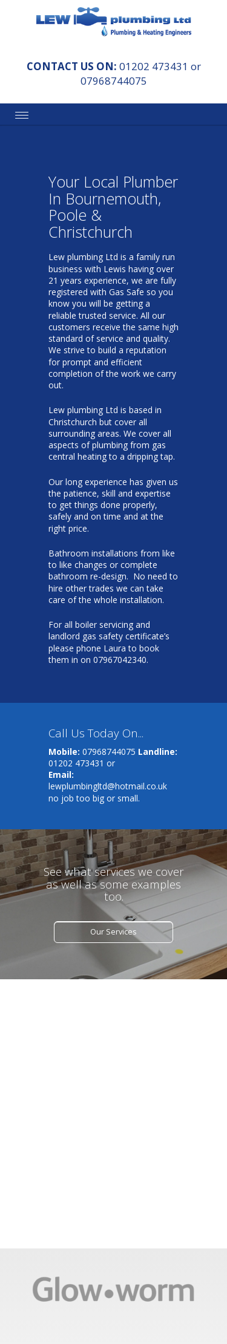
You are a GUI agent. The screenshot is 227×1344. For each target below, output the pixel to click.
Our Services (113, 932)
